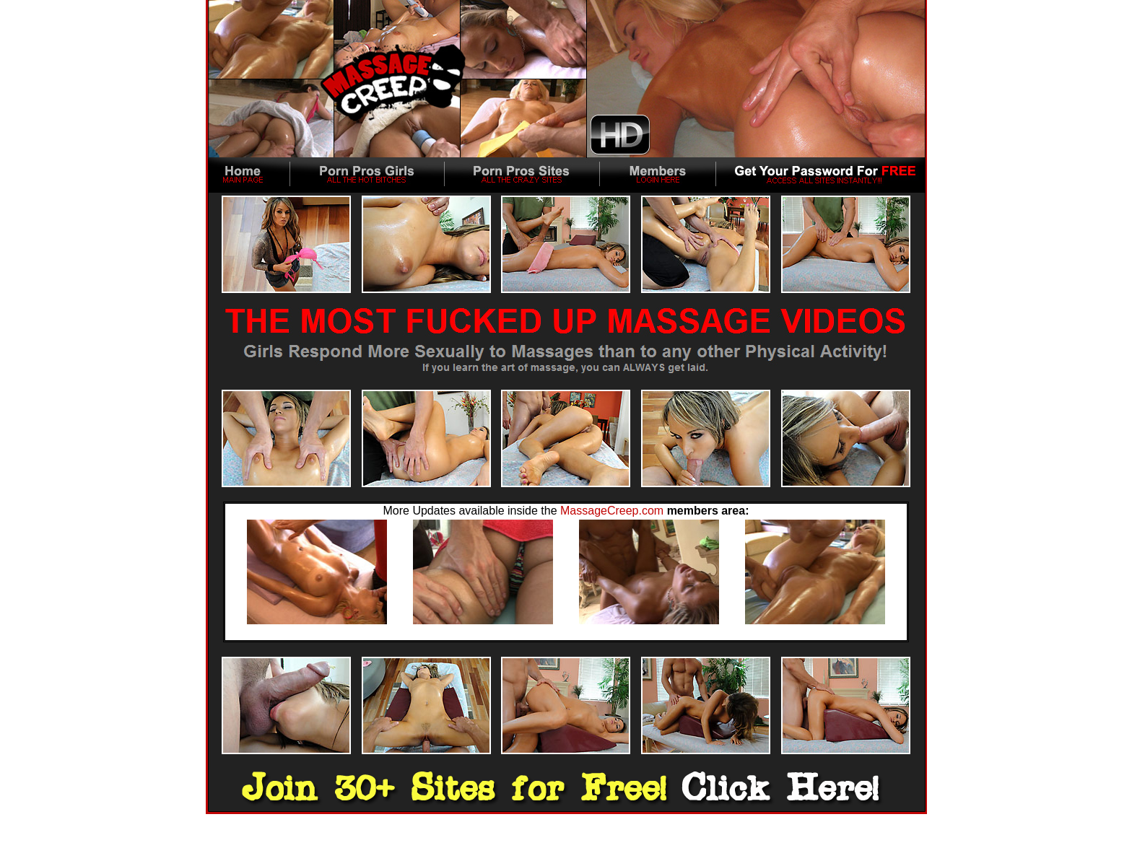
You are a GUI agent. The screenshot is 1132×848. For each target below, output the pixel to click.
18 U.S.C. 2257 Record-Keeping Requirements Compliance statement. (566, 844)
